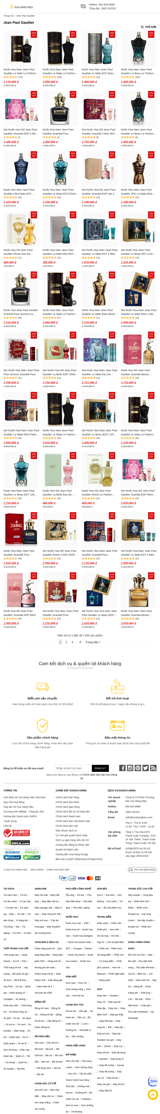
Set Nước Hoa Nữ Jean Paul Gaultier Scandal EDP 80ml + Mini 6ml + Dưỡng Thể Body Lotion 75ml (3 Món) (138, 493)
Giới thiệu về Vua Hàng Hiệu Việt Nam (24, 797)
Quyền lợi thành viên (67, 849)
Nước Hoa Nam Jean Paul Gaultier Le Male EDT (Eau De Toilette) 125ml (97, 71)
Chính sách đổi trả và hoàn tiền (73, 811)
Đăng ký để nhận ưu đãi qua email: (24, 768)
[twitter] (145, 768)
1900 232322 (108, 8)
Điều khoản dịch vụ (66, 830)
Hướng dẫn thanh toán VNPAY (20, 816)
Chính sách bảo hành (67, 802)
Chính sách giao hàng (68, 806)
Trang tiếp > (92, 642)
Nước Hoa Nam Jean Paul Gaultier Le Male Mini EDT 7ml (58, 252)
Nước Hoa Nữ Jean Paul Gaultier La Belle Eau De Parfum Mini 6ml (57, 493)
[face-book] (122, 768)
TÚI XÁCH (9, 888)
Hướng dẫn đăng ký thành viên (73, 844)
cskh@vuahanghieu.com (138, 817)
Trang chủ (9, 15)
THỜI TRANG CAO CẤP (16, 948)
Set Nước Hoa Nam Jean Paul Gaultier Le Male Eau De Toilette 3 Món (99, 372)
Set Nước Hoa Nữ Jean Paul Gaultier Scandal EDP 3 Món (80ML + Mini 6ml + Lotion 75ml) (20, 132)
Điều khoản (37, 870)
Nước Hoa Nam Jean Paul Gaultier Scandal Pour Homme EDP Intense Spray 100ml (20, 553)
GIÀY (100, 989)
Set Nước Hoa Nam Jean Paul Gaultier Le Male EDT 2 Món (99, 251)
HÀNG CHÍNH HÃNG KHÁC (139, 945)
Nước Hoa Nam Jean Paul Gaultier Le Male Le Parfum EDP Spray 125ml (59, 71)
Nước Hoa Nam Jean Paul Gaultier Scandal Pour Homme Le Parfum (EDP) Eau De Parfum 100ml (60, 132)
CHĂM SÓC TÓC (75, 1004)
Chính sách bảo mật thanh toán (73, 821)
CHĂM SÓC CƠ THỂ (45, 1083)
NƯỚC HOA (72, 916)
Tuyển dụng (10, 821)
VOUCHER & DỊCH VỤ (46, 942)
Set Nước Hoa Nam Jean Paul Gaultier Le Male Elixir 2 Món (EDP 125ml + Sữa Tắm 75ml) (138, 312)
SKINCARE (41, 888)
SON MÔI (102, 888)
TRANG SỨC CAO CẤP (140, 888)
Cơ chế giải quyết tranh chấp (71, 835)
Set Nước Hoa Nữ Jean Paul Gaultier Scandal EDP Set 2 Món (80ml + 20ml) (99, 192)
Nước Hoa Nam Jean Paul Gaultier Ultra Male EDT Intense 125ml (19, 192)
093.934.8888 (107, 4)
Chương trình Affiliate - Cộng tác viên (24, 811)
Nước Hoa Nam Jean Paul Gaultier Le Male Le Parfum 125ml (59, 312)
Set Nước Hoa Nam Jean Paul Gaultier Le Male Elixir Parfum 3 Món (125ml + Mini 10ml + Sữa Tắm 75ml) (21, 432)
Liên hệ (8, 825)
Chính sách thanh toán (68, 816)
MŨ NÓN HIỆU (42, 1036)
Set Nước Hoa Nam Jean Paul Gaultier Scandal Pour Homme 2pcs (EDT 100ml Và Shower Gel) (60, 613)
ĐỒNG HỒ (40, 1002)
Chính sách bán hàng (67, 797)
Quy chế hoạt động (14, 802)
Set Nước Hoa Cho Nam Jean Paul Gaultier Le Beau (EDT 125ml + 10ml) (99, 613)
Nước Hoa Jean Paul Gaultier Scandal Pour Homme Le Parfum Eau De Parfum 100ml (21, 312)
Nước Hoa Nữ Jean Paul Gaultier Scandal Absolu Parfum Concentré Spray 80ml (138, 372)
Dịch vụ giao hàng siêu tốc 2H (72, 840)
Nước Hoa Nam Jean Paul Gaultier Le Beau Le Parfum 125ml (137, 71)
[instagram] (130, 768)
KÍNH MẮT (71, 976)
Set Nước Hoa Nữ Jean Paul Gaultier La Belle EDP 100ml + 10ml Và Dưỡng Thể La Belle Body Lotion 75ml (59, 372)
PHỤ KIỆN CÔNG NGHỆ (78, 888)
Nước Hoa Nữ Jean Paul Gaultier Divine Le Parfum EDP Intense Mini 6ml (97, 493)
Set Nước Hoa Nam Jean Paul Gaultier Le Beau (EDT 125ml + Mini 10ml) (99, 432)
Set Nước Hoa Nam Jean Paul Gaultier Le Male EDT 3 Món (138, 552)
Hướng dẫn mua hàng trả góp (72, 854)
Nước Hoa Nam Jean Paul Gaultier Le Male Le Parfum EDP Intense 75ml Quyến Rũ (138, 432)
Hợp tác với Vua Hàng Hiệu (19, 806)
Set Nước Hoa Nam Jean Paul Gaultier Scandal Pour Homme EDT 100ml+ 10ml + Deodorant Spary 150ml (99, 553)
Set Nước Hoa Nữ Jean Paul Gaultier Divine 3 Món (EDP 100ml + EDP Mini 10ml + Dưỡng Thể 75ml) (59, 553)
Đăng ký (100, 768)
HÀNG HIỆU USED (75, 1045)
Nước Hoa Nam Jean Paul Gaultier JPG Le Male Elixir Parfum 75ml (136, 192)
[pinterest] (138, 768)
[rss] (153, 768)
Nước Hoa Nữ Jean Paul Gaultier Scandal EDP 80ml (19, 612)
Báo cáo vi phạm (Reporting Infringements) (79, 859)
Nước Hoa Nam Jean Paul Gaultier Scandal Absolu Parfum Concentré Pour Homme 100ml (136, 613)
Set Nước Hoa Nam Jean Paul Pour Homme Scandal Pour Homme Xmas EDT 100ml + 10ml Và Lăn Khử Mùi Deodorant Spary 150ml (21, 372)
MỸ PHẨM (71, 1054)
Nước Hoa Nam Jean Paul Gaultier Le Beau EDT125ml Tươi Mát (59, 192)
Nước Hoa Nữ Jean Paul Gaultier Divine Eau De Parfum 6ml (18, 252)
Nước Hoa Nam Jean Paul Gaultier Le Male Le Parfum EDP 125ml (59, 432)
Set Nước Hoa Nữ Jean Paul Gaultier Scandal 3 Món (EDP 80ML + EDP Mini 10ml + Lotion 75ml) (99, 132)
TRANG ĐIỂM (104, 916)
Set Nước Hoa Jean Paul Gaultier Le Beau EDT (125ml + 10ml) (138, 252)
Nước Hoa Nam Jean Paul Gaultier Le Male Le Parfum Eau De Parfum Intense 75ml (20, 71)
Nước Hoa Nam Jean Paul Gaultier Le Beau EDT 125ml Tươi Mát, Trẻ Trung (20, 493)
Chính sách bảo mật (67, 825)
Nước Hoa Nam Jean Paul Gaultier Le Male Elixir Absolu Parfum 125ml (99, 312)
